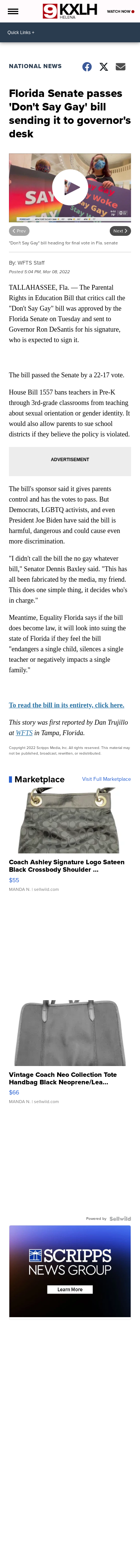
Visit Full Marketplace (106, 779)
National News (35, 66)
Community (61, 1544)
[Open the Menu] (12, 11)
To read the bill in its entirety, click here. (66, 705)
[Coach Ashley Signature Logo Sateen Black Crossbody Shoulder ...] (70, 843)
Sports (83, 1544)
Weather (35, 1544)
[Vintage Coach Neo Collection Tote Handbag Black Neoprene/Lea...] (70, 1056)
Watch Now (120, 11)
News (17, 1544)
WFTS (24, 733)
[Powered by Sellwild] (120, 1218)
